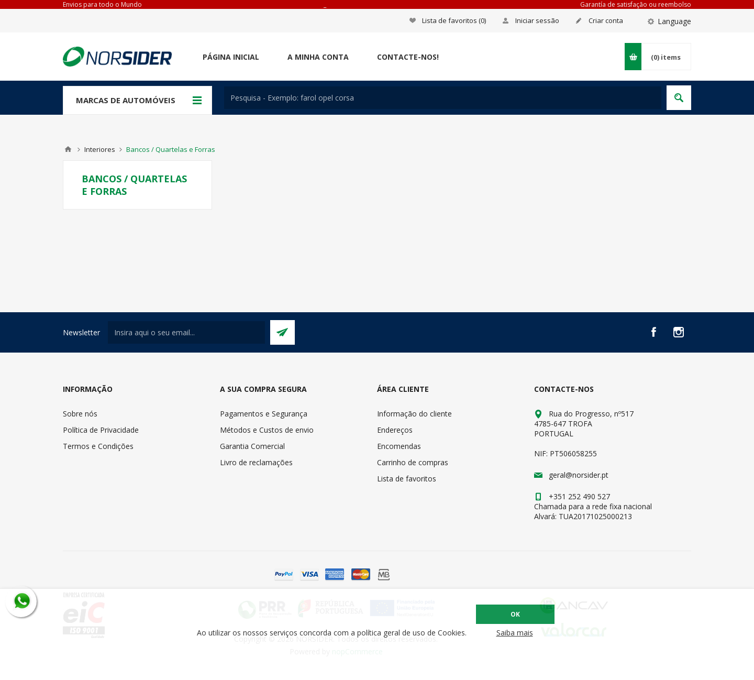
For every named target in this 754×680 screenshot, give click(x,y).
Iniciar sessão (537, 20)
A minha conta (318, 57)
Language (674, 21)
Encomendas (399, 446)
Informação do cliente (414, 414)
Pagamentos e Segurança (263, 414)
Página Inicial (231, 57)
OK (515, 614)
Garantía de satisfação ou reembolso (635, 4)
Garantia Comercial (252, 446)
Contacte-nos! (408, 57)
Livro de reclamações (256, 462)
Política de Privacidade (101, 430)
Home (68, 149)
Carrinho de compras (412, 462)
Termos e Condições (98, 446)
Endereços (395, 430)
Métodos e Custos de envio (267, 430)
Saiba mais (514, 633)
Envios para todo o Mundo (102, 4)
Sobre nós (80, 414)
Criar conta (606, 20)
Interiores (99, 149)
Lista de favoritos (406, 479)
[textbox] (442, 97)
